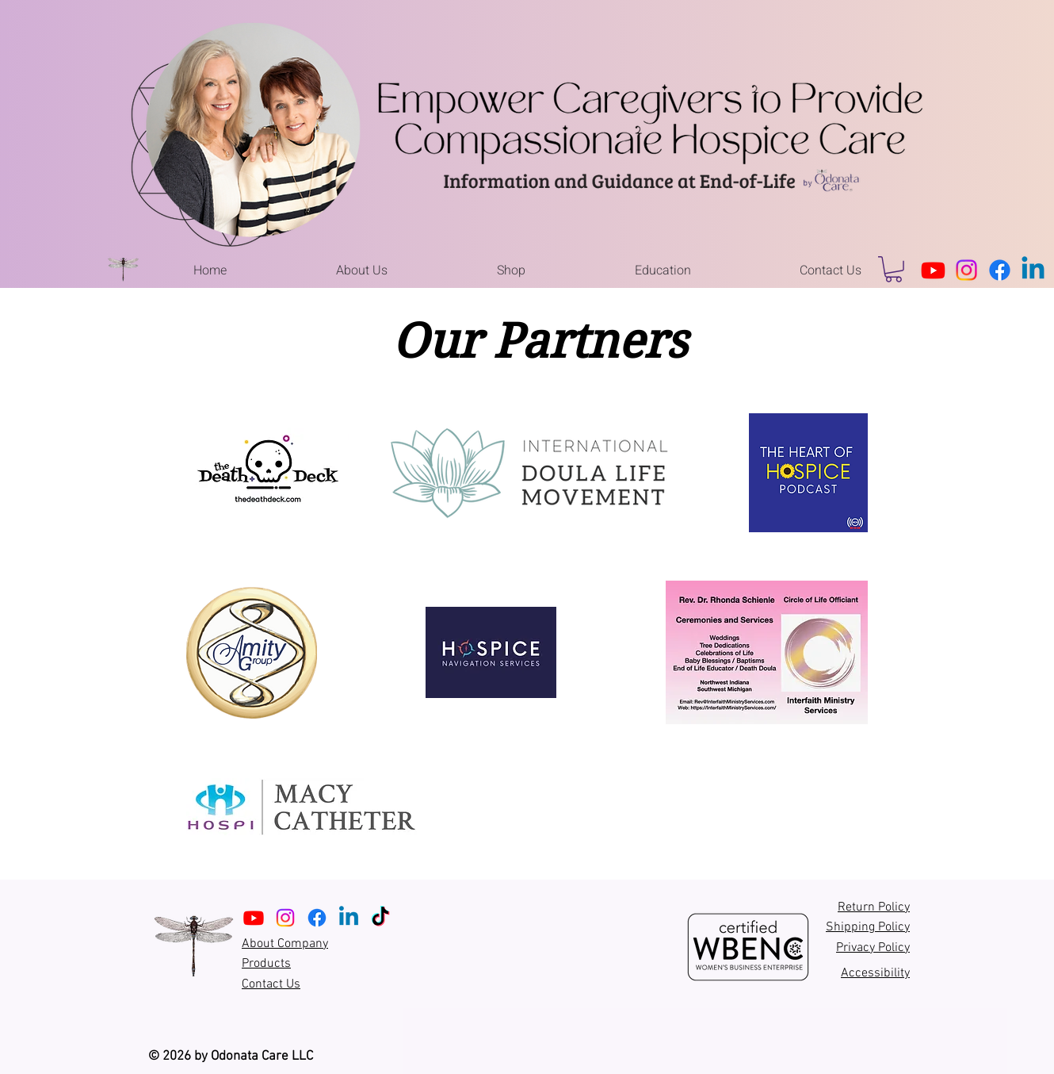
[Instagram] (966, 270)
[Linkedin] (1033, 270)
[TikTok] (380, 918)
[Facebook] (1000, 270)
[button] (361, 270)
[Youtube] (933, 270)
